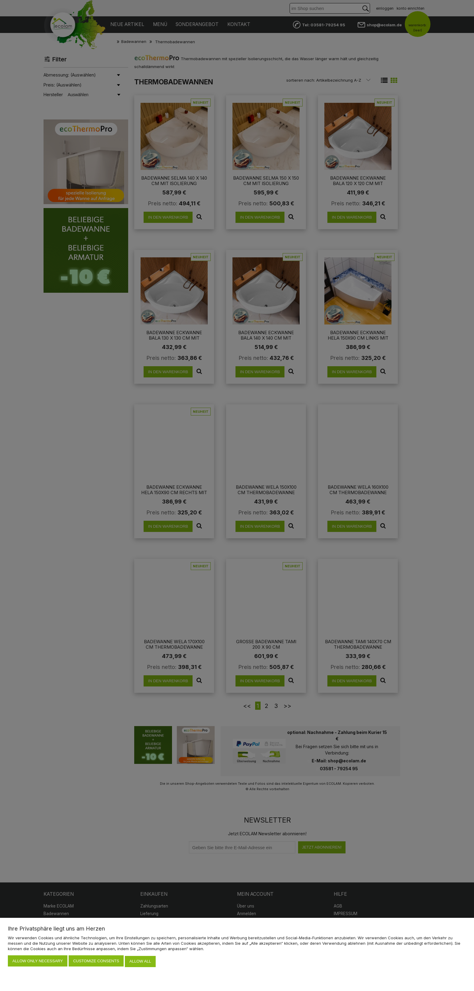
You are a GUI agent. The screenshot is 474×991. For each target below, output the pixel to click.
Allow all (140, 962)
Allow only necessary (37, 962)
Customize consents (96, 962)
